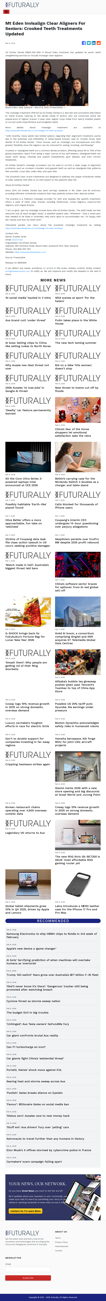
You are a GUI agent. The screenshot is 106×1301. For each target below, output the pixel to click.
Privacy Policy (62, 1242)
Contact (59, 1250)
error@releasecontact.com (19, 271)
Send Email (18, 239)
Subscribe (28, 1278)
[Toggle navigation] (6, 12)
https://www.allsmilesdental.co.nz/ (32, 252)
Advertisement (62, 1246)
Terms (58, 1238)
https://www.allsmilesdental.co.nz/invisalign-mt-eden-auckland (37, 130)
